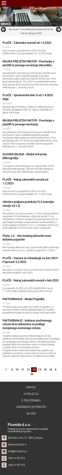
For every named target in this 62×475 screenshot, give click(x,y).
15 (45, 369)
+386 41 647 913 (13, 458)
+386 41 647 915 (13, 465)
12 (28, 369)
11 (22, 369)
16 (50, 369)
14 (39, 369)
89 (31, 374)
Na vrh (31, 413)
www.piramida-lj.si (14, 444)
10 (17, 369)
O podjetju (31, 394)
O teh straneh (31, 400)
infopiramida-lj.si (14, 451)
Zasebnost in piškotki (31, 407)
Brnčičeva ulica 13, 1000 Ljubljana (22, 437)
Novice (31, 387)
